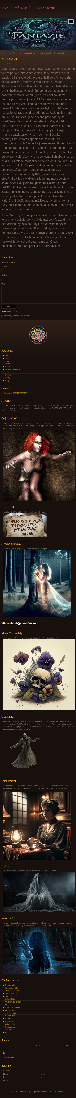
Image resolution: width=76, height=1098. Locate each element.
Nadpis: (4, 275)
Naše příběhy (10, 999)
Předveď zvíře (10, 1016)
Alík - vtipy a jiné (11, 1010)
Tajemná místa (10, 985)
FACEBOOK (9, 1030)
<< (10, 1045)
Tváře (7, 361)
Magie (7, 372)
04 (36, 1045)
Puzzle (7, 1033)
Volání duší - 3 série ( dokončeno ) (37, 53)
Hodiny (7, 378)
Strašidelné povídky (12, 991)
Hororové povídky (11, 988)
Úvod (3, 53)
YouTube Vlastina (11, 994)
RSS (32, 1092)
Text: (3, 284)
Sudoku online (10, 1024)
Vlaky (7, 358)
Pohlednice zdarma (12, 1007)
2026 (40, 1045)
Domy (7, 380)
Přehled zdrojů (10, 1058)
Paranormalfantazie (12, 369)
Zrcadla (7, 355)
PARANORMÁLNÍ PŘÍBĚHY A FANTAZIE (28, 8)
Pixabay (8, 1005)
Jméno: (4, 266)
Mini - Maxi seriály (15, 53)
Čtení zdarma (10, 1027)
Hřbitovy (8, 375)
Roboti (7, 367)
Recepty (8, 1019)
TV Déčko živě (10, 1013)
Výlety (7, 996)
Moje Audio (9, 1021)
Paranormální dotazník (13, 1002)
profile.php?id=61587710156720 (14, 393)
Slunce (7, 364)
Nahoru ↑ (61, 1092)
